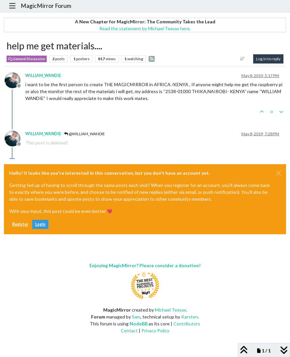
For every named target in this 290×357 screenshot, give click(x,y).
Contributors (186, 323)
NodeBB (139, 323)
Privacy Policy (155, 330)
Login (40, 224)
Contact (129, 330)
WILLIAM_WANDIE (43, 75)
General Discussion (26, 59)
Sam (136, 316)
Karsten (189, 316)
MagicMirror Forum (46, 5)
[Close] (278, 173)
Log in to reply (268, 58)
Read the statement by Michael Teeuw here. (145, 28)
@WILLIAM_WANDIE (84, 133)
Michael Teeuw (170, 310)
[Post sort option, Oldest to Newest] (242, 59)
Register (20, 224)
